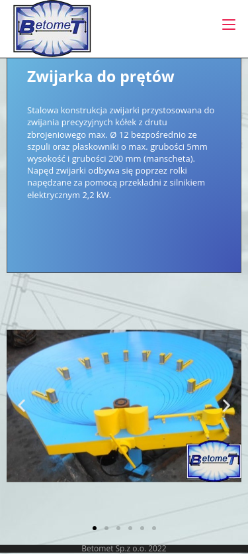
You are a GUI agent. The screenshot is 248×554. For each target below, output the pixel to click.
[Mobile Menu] (228, 24)
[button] (21, 406)
